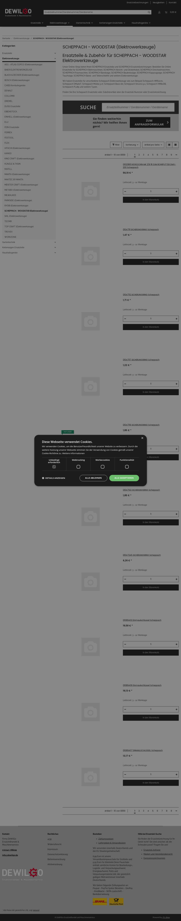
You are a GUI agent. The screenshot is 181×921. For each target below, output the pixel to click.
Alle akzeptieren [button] (124, 478)
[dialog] (90, 460)
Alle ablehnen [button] (93, 478)
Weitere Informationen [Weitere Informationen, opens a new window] (73, 453)
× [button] (142, 438)
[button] (53, 478)
